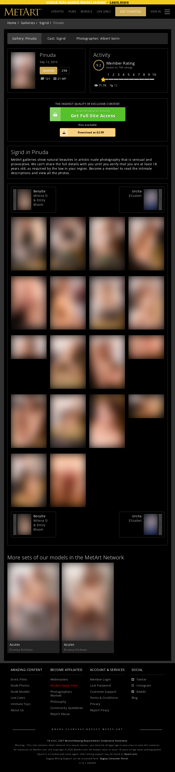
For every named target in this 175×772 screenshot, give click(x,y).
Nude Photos (20, 685)
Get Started (130, 11)
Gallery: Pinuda (24, 38)
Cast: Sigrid (56, 38)
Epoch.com (130, 754)
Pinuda (48, 54)
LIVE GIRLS (104, 11)
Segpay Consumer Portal (114, 758)
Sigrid (44, 23)
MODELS (86, 11)
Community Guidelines (66, 708)
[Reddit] (139, 692)
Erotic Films (19, 679)
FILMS (72, 11)
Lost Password (100, 685)
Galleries (28, 23)
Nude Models (20, 692)
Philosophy (58, 702)
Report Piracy (99, 710)
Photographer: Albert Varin (97, 38)
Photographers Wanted (61, 694)
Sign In (155, 11)
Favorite (48, 70)
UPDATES (57, 11)
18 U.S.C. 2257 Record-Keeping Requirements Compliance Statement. (87, 740)
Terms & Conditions (104, 698)
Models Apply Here (64, 685)
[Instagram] (141, 686)
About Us (17, 710)
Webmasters (59, 679)
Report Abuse (60, 714)
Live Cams (18, 698)
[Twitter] (139, 680)
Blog (135, 698)
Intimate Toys (21, 704)
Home (11, 23)
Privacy (95, 704)
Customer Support (103, 692)
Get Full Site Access (86, 114)
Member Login (100, 679)
